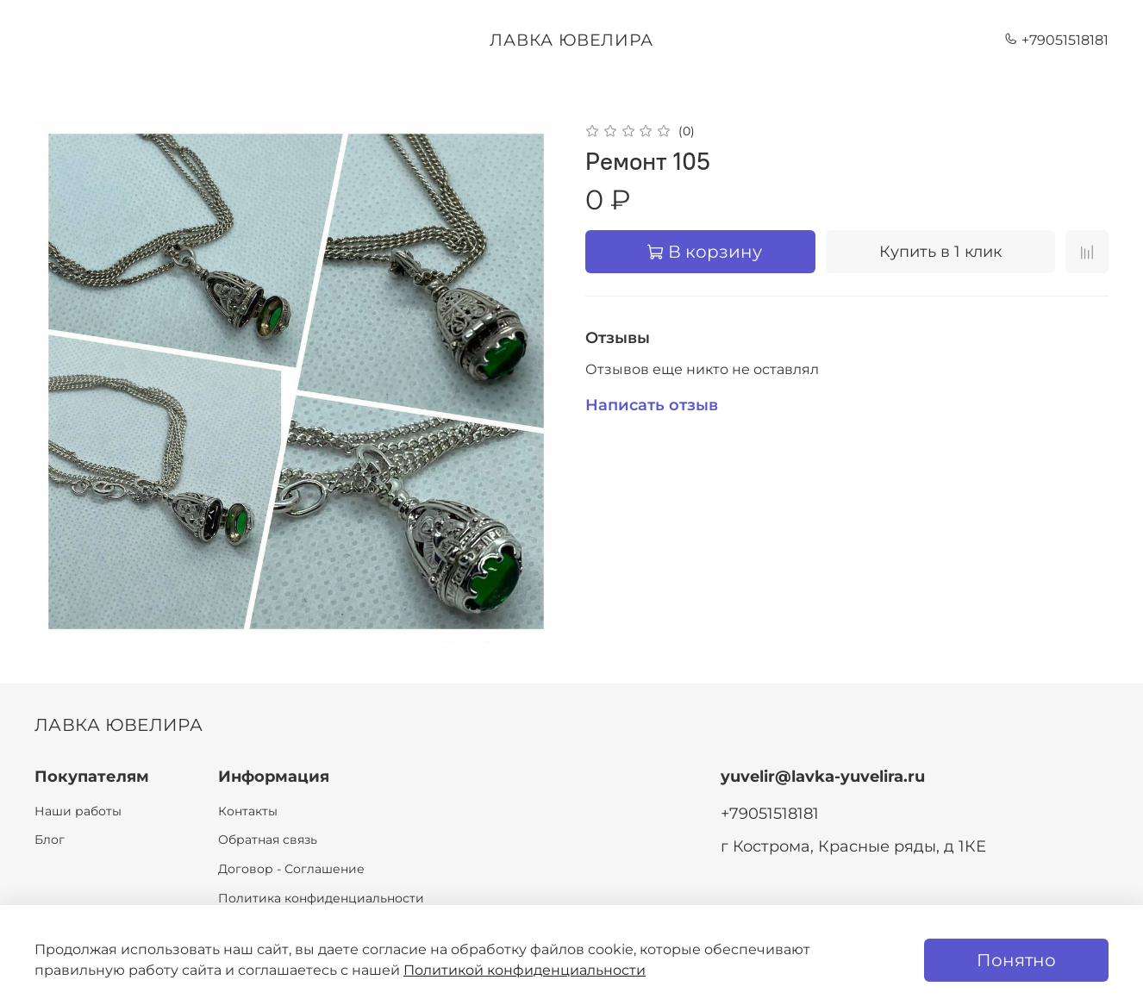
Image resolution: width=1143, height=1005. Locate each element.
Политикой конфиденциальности (524, 970)
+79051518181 (1056, 40)
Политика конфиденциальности (321, 898)
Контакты (248, 811)
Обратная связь (267, 839)
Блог (49, 839)
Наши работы (78, 811)
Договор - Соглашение (291, 869)
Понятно (1016, 960)
